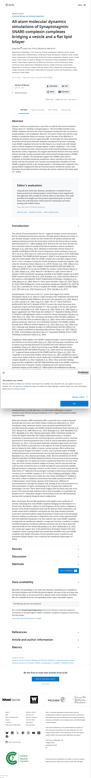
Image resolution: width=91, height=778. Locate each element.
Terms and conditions (13, 725)
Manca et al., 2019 (39, 430)
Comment (65, 92)
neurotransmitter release (65, 660)
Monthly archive (31, 717)
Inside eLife (30, 715)
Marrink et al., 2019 (66, 423)
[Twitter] (17, 734)
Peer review (53, 110)
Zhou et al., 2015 (61, 324)
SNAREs (38, 663)
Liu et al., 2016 (22, 254)
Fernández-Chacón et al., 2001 (25, 297)
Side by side (66, 110)
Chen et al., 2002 (44, 342)
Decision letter (22, 212)
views (50, 99)
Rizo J (14, 610)
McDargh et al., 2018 (56, 430)
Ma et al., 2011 (66, 281)
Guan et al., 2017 (62, 329)
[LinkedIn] (12, 734)
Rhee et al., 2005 (23, 317)
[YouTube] (33, 734)
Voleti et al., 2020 (38, 334)
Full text (23, 110)
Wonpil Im (42, 48)
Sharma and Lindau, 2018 (44, 433)
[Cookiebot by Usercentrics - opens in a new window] (79, 372)
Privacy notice (45, 684)
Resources (29, 722)
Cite (66, 86)
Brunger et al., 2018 (20, 249)
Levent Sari (26, 48)
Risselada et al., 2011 (25, 433)
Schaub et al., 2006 (27, 302)
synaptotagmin (46, 663)
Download (53, 86)
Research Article (18, 14)
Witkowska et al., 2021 (66, 526)
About (7, 712)
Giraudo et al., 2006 (63, 299)
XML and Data (30, 725)
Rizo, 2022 (33, 249)
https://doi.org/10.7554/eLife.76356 (35, 77)
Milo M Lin (51, 48)
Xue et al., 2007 (55, 355)
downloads (61, 99)
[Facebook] (6, 737)
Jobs (6, 715)
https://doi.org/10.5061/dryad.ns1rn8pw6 (26, 618)
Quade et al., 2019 (68, 284)
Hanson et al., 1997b (43, 264)
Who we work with (11, 717)
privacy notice (19, 389)
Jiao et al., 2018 (28, 289)
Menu (80, 5)
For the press (30, 720)
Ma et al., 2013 (35, 254)
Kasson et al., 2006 (24, 430)
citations (73, 99)
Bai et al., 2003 (48, 319)
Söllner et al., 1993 (27, 271)
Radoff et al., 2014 (27, 360)
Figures (37, 110)
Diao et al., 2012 (64, 352)
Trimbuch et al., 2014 (43, 360)
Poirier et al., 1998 (59, 264)
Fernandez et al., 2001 (30, 309)
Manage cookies (78, 397)
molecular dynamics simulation (23, 663)
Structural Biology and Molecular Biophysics (28, 16)
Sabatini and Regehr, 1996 (64, 473)
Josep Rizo (16, 48)
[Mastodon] (22, 734)
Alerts (7, 720)
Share (52, 92)
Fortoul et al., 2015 (20, 443)
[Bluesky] (6, 734)
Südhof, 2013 (41, 244)
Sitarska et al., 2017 (59, 289)
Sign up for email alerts (45, 679)
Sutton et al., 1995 (47, 309)
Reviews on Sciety (35, 212)
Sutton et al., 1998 (24, 266)
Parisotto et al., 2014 (43, 289)
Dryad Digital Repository (32, 610)
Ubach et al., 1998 (62, 309)
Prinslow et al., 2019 (53, 276)
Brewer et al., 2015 (46, 324)
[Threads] (38, 734)
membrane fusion (67, 663)
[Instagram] (28, 734)
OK (74, 404)
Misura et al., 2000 (24, 281)
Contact (8, 722)
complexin (56, 663)
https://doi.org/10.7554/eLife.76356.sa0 (31, 207)
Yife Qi (34, 48)
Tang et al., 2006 (41, 302)
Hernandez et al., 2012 (47, 526)
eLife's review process (51, 212)
